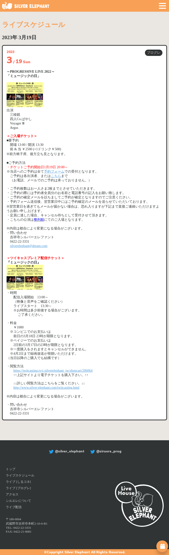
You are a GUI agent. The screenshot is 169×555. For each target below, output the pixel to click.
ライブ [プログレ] (18, 488)
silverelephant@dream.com (28, 246)
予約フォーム (54, 171)
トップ (10, 469)
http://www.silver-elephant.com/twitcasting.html (46, 387)
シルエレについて (18, 500)
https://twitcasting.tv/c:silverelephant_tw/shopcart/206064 (52, 370)
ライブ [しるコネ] (18, 482)
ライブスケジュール (20, 475)
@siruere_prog (105, 451)
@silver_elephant (66, 451)
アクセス (12, 494)
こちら (56, 176)
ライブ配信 (14, 507)
